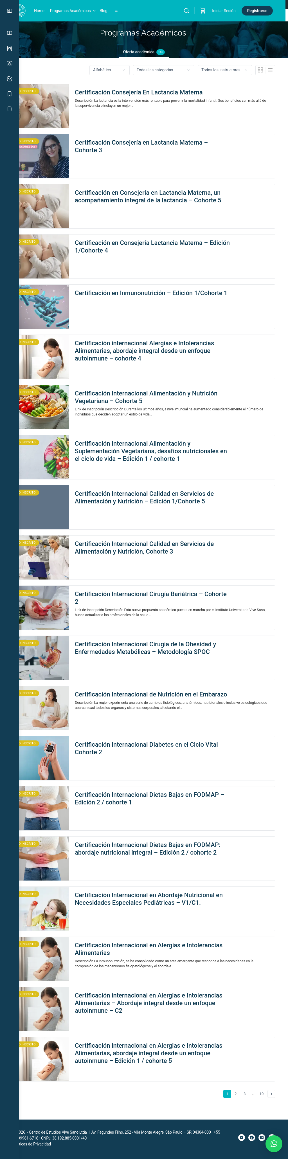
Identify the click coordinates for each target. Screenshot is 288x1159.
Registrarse (259, 10)
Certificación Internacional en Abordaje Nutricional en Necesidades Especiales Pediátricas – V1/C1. (163, 902)
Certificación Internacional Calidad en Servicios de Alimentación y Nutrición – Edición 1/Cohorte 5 (163, 501)
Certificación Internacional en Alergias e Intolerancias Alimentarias (149, 952)
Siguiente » (271, 1097)
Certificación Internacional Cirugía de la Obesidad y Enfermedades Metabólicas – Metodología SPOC (163, 651)
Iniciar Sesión (226, 10)
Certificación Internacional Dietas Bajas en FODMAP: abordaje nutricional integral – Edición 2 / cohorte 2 (163, 856)
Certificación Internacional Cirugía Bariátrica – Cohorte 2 (158, 601)
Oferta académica (153, 52)
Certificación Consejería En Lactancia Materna (158, 92)
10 (262, 1096)
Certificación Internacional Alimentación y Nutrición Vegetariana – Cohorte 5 (152, 397)
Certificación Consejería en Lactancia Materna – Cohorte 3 (160, 146)
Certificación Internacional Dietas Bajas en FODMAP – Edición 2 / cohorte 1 (152, 802)
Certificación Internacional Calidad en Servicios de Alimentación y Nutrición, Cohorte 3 (163, 551)
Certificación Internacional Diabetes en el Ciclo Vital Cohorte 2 (158, 751)
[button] (274, 1143)
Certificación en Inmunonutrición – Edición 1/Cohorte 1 (153, 296)
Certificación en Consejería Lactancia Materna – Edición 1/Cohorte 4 (160, 246)
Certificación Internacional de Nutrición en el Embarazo (155, 701)
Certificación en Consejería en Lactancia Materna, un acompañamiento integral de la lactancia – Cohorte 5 (162, 200)
